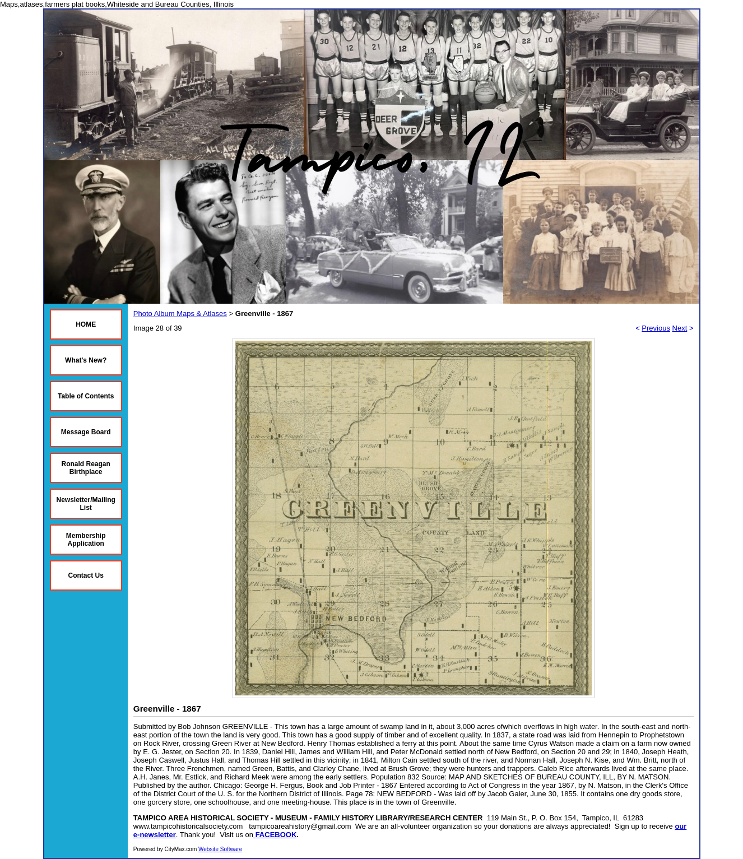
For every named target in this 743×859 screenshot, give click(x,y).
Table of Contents (86, 396)
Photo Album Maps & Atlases (180, 313)
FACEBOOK (276, 834)
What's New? (85, 360)
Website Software (220, 849)
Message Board (86, 432)
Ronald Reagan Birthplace (86, 468)
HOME (86, 324)
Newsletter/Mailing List (86, 504)
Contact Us (86, 575)
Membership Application (86, 539)
